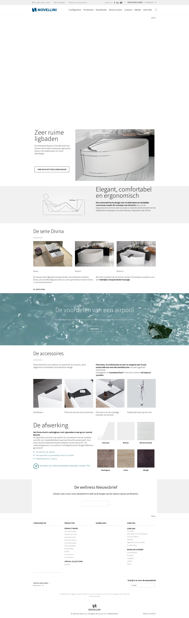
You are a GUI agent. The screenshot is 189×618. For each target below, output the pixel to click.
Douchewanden (70, 531)
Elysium (67, 564)
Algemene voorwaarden (136, 542)
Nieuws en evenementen (78, 2)
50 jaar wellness (133, 536)
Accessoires (69, 554)
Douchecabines (70, 540)
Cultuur (129, 561)
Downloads (101, 523)
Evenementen (132, 552)
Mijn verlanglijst (59, 2)
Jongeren (130, 558)
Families (130, 555)
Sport (129, 564)
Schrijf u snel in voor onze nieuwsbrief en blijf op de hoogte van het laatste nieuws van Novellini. (95, 493)
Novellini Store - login (41, 2)
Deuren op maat (71, 534)
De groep (130, 531)
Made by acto (149, 613)
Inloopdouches (70, 537)
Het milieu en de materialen (137, 534)
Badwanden (69, 548)
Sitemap (130, 539)
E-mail (134, 585)
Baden (67, 551)
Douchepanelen (70, 543)
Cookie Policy (132, 545)
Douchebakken (70, 546)
